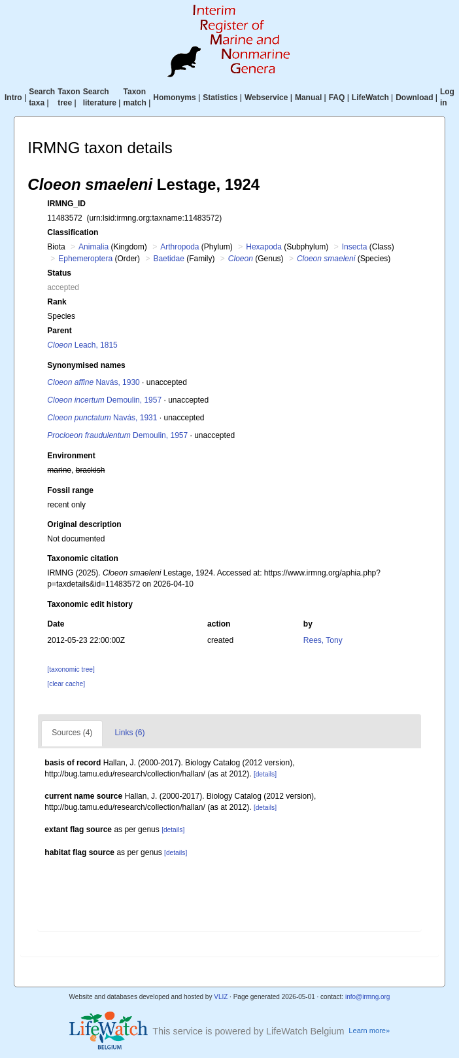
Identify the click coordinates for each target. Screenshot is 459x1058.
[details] (265, 774)
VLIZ (221, 996)
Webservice (266, 97)
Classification (72, 232)
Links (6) (129, 732)
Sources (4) (72, 732)
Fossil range (70, 490)
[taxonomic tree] (70, 669)
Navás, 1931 (102, 417)
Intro (13, 97)
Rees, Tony (323, 640)
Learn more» (369, 1030)
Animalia (93, 246)
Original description (84, 524)
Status (59, 273)
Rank (56, 301)
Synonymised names (86, 365)
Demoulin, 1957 (104, 400)
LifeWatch (370, 97)
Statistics (220, 97)
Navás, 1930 (93, 382)
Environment (71, 455)
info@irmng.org (367, 996)
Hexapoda (264, 246)
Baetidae (168, 258)
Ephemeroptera (85, 258)
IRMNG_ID (66, 203)
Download (414, 97)
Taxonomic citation (82, 558)
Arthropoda (179, 246)
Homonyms (174, 97)
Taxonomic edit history (89, 604)
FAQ (337, 97)
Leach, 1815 (82, 345)
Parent (59, 330)
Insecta (354, 246)
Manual (308, 97)
